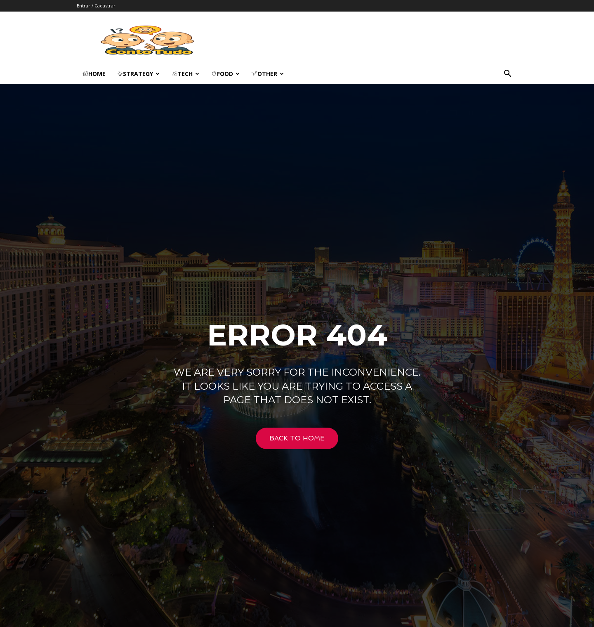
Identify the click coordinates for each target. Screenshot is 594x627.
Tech (185, 74)
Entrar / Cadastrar (96, 5)
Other (268, 74)
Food (225, 74)
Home (94, 74)
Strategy (138, 74)
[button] (507, 74)
